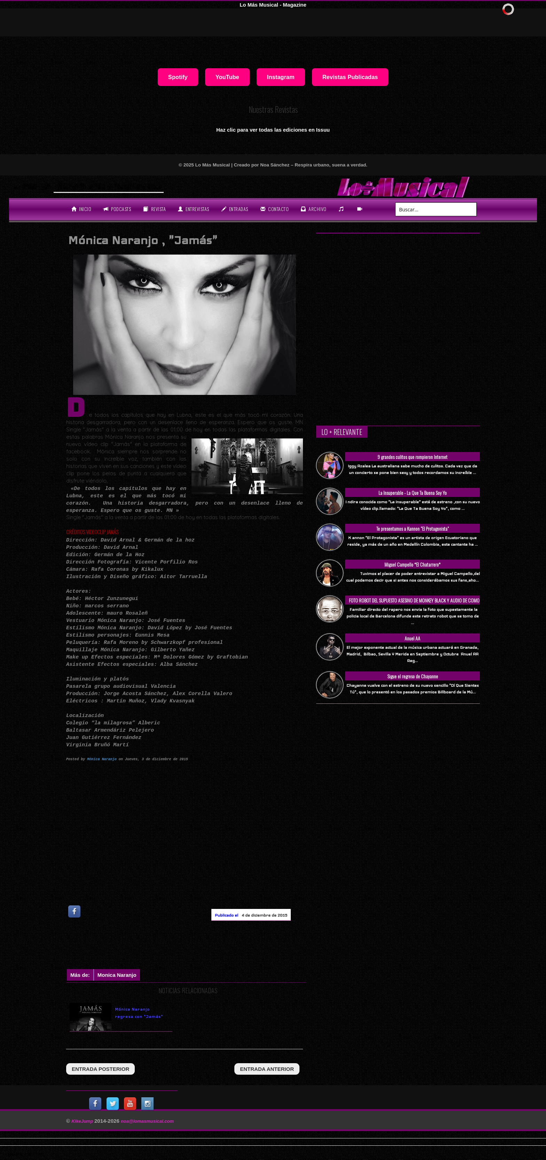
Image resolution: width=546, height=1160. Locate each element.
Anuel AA (412, 638)
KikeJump (82, 1121)
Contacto (274, 208)
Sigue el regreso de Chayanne (412, 676)
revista (154, 208)
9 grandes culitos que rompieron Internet (412, 456)
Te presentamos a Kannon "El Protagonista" (412, 528)
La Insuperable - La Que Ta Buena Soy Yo (413, 492)
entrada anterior (267, 1069)
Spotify (178, 77)
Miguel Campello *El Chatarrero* (412, 564)
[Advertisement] (193, 946)
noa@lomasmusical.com (147, 1121)
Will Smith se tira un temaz (94, 186)
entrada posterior (100, 1069)
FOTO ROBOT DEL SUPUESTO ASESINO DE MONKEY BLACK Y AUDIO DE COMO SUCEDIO (414, 604)
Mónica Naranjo (101, 758)
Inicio (81, 208)
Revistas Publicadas (350, 77)
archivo (314, 208)
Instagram (281, 77)
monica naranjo (117, 975)
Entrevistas (193, 208)
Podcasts (117, 208)
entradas (234, 208)
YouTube (227, 77)
